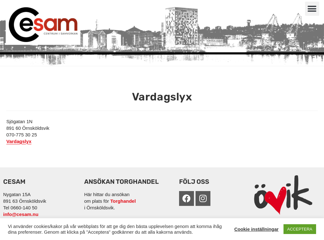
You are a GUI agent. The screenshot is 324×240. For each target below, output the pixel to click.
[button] (312, 9)
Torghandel (123, 201)
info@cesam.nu (20, 214)
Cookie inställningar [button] (256, 229)
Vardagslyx (18, 141)
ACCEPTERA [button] (299, 229)
